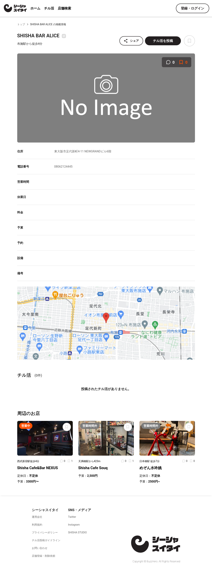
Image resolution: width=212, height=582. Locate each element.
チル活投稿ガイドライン (46, 540)
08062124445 (63, 166)
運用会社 (37, 516)
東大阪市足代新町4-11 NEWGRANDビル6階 (82, 151)
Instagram (74, 524)
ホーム (35, 8)
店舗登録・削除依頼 (43, 555)
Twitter (72, 516)
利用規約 (37, 524)
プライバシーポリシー (45, 532)
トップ (21, 24)
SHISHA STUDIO (77, 532)
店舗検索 (64, 8)
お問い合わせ (39, 548)
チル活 (49, 8)
